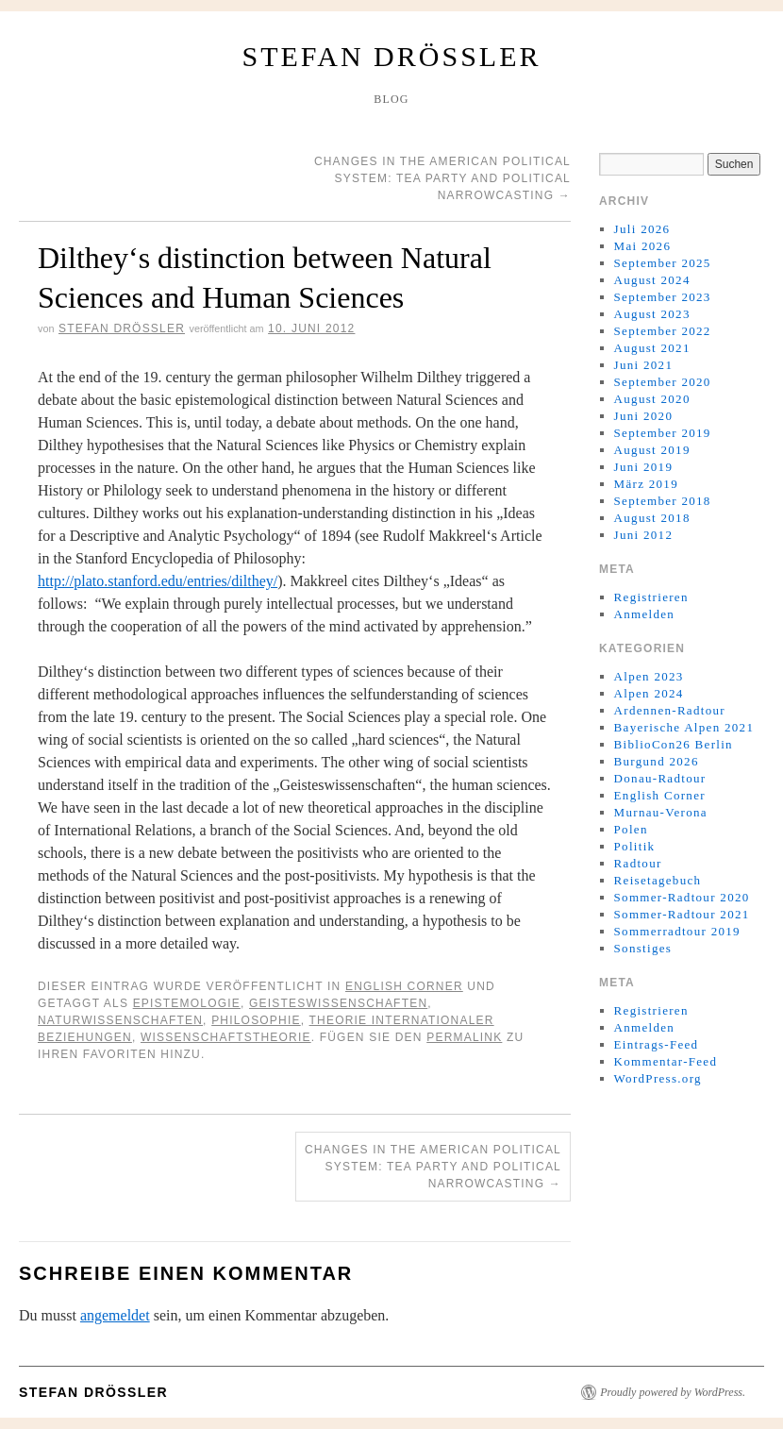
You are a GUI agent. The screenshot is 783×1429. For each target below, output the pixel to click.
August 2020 (652, 399)
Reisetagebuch (658, 880)
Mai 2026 (643, 246)
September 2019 (662, 433)
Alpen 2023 (649, 676)
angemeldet (115, 1315)
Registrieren (651, 597)
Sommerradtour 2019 (677, 931)
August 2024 (652, 280)
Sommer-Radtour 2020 (682, 897)
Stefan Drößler (391, 56)
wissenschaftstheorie (226, 1037)
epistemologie (187, 1003)
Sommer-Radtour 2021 (682, 914)
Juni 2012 (644, 535)
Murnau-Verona (661, 812)
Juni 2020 (644, 416)
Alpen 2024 (649, 693)
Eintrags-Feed (656, 1044)
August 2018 (652, 518)
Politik (635, 846)
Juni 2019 (644, 467)
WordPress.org (658, 1078)
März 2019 (646, 484)
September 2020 (662, 382)
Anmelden (644, 614)
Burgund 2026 (656, 761)
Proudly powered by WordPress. (672, 1392)
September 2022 (662, 331)
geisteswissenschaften (338, 1003)
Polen (631, 829)
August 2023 (652, 314)
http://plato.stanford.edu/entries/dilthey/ (157, 581)
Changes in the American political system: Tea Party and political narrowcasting (442, 178)
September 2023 (662, 297)
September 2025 (662, 263)
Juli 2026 (642, 229)
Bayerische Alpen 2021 (684, 727)
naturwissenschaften (120, 1020)
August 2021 (652, 348)
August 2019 (652, 450)
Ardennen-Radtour (669, 710)
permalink (464, 1037)
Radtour (638, 863)
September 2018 (662, 501)
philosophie (256, 1020)
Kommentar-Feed (666, 1061)
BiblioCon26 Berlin (673, 744)
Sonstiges (643, 948)
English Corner (404, 986)
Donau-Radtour (660, 778)
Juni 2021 (644, 365)
